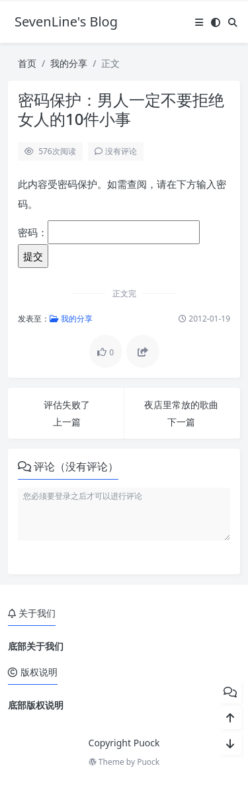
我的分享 (68, 63)
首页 (27, 63)
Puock (148, 761)
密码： (109, 232)
